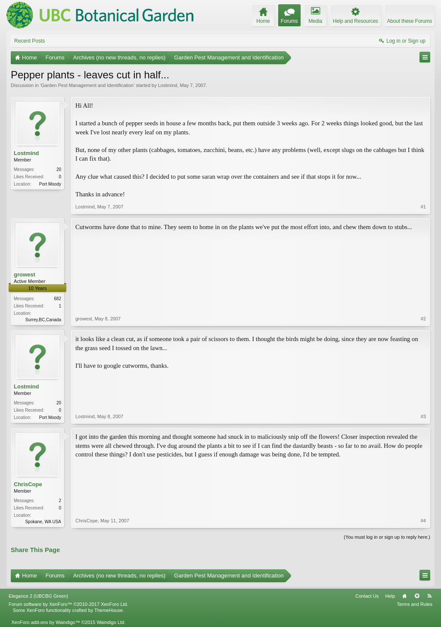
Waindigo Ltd (110, 622)
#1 (423, 206)
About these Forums (409, 21)
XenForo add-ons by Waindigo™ (45, 622)
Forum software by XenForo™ (68, 604)
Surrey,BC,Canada (43, 319)
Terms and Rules (414, 604)
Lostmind (167, 85)
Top (417, 596)
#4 (423, 520)
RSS (429, 596)
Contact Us (367, 596)
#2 (423, 318)
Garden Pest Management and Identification (87, 85)
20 (58, 169)
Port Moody (50, 184)
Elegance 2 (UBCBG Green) (38, 596)
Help (390, 596)
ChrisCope (28, 484)
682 (57, 298)
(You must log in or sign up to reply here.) (387, 537)
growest (24, 274)
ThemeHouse (108, 610)
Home (404, 596)
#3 (423, 416)
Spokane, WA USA (43, 521)
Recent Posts (29, 41)
